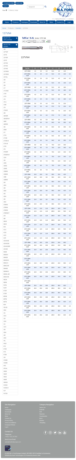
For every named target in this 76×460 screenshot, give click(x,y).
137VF (5, 60)
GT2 (4, 346)
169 (4, 188)
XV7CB (5, 393)
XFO (4, 365)
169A (4, 190)
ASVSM (5, 249)
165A (4, 202)
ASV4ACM (6, 243)
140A (4, 338)
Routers (41, 420)
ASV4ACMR (6, 246)
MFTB (5, 302)
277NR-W (6, 141)
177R (4, 93)
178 (4, 99)
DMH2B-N (6, 260)
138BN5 (5, 179)
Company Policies (10, 425)
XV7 (4, 390)
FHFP (5, 288)
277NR (5, 138)
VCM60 (5, 360)
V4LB (4, 343)
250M (4, 129)
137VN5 (5, 68)
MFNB (5, 296)
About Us (42, 22)
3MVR (5, 221)
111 (4, 324)
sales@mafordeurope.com (13, 442)
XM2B (5, 371)
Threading (42, 422)
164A (4, 185)
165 (4, 199)
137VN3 (5, 63)
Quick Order (19, 3)
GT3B (5, 354)
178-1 (5, 102)
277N (4, 135)
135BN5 (5, 174)
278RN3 (5, 204)
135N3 (5, 166)
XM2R (5, 374)
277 (4, 132)
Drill (40, 412)
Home (7, 22)
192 (4, 127)
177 (4, 88)
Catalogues (24, 22)
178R (4, 104)
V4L (4, 340)
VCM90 (5, 363)
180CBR (5, 116)
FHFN (5, 285)
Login (69, 22)
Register (5, 6)
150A (4, 332)
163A (4, 196)
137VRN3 (6, 71)
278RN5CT (6, 213)
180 (4, 113)
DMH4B (5, 268)
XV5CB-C (6, 388)
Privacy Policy (9, 420)
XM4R (5, 379)
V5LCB (5, 307)
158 (4, 85)
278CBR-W (6, 154)
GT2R (5, 290)
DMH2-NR (6, 265)
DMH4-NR (6, 277)
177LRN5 (6, 91)
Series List (42, 407)
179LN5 (5, 110)
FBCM (5, 279)
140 (4, 335)
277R (4, 146)
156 (4, 79)
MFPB (5, 299)
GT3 (4, 352)
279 (4, 216)
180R (4, 121)
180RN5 (5, 124)
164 (4, 182)
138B (4, 177)
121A (4, 315)
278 (4, 149)
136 (4, 49)
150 (4, 329)
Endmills (18, 28)
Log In (6, 427)
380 (4, 218)
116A (4, 321)
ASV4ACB (6, 240)
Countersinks (43, 416)
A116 (4, 232)
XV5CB (5, 385)
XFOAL (5, 368)
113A (4, 157)
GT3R (5, 293)
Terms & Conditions (10, 422)
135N (4, 163)
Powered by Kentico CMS (33, 455)
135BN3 (5, 171)
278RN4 (5, 207)
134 (4, 357)
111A (4, 327)
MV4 (4, 304)
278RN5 (5, 210)
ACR (4, 238)
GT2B (5, 349)
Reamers (42, 414)
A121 (4, 235)
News (51, 22)
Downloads (33, 22)
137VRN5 (6, 74)
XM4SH (5, 382)
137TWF (5, 52)
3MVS (5, 224)
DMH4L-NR (6, 274)
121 (4, 313)
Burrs (41, 418)
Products (15, 22)
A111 (4, 229)
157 (4, 82)
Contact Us (60, 22)
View (4, 10)
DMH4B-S (6, 271)
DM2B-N (5, 254)
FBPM (5, 282)
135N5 (5, 168)
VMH (4, 310)
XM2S (5, 377)
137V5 (5, 55)
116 (4, 318)
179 (4, 107)
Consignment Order (8, 3)
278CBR (5, 152)
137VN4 (5, 66)
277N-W (5, 143)
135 (4, 160)
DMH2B (5, 257)
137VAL (5, 77)
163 (4, 193)
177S (4, 96)
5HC (4, 227)
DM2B (5, 252)
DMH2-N (5, 263)
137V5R (5, 57)
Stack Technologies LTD (19, 455)
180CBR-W (6, 118)
